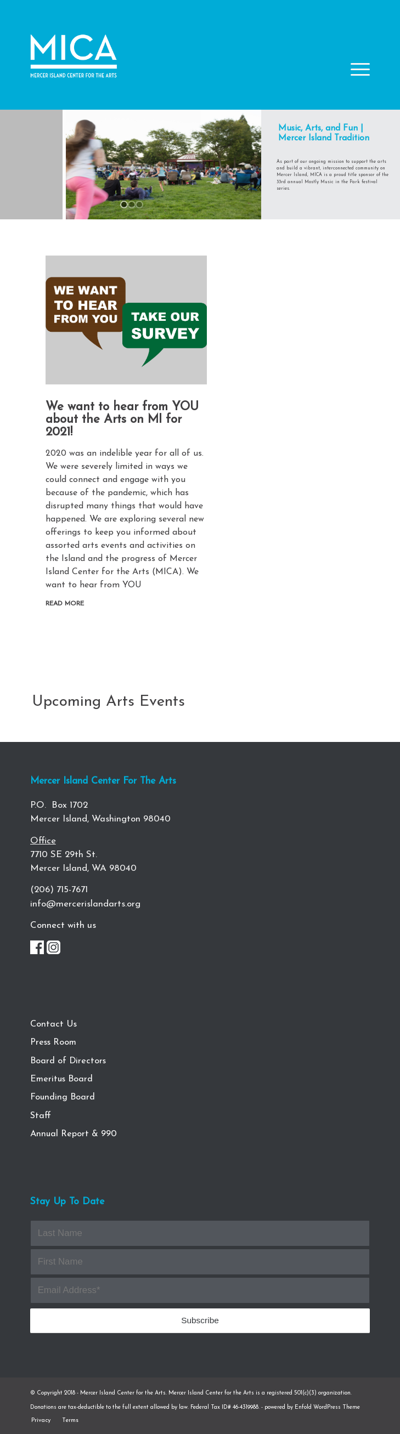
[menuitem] (40, 1421)
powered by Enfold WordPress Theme (312, 1407)
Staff (40, 1116)
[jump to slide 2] (132, 204)
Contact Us (53, 1024)
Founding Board (62, 1097)
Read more (65, 603)
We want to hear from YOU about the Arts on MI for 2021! (122, 420)
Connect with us (63, 925)
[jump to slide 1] (124, 204)
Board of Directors (68, 1061)
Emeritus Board (61, 1079)
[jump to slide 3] (139, 204)
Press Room (53, 1042)
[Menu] (355, 78)
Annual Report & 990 (73, 1134)
